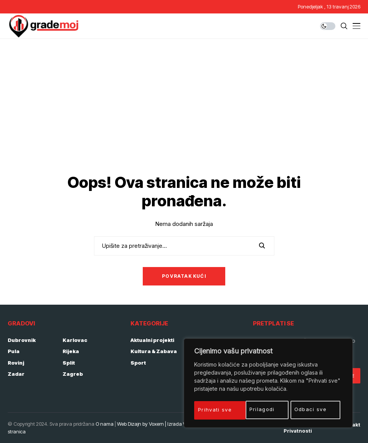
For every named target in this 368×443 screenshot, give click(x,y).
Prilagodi (211, 409)
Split (69, 363)
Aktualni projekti (152, 340)
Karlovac (75, 340)
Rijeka (71, 351)
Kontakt (350, 425)
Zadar (16, 374)
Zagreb (73, 374)
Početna (228, 425)
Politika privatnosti (298, 428)
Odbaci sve (260, 409)
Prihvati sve (313, 409)
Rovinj (16, 363)
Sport (138, 363)
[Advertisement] (184, 96)
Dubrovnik (22, 340)
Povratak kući (184, 276)
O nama (105, 424)
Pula (14, 351)
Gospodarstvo (205, 340)
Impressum (261, 425)
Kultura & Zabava (153, 351)
